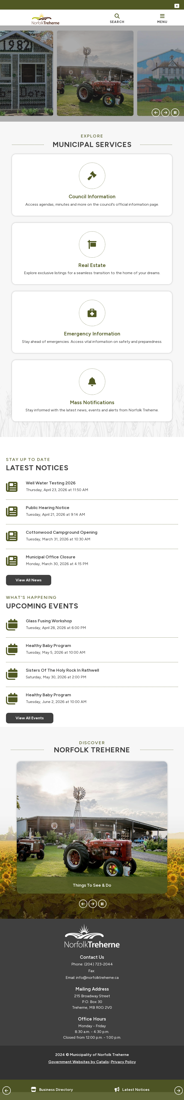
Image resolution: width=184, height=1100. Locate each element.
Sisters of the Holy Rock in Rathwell (67, 675)
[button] (156, 112)
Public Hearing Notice (52, 512)
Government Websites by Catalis (78, 1071)
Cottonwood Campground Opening (66, 536)
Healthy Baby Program (53, 650)
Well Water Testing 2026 (55, 487)
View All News (33, 584)
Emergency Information (92, 334)
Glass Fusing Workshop (54, 625)
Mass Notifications (92, 402)
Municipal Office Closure (55, 561)
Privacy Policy (123, 1071)
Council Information (92, 196)
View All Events (34, 722)
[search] (117, 18)
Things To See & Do (92, 894)
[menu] (162, 18)
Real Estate (92, 265)
